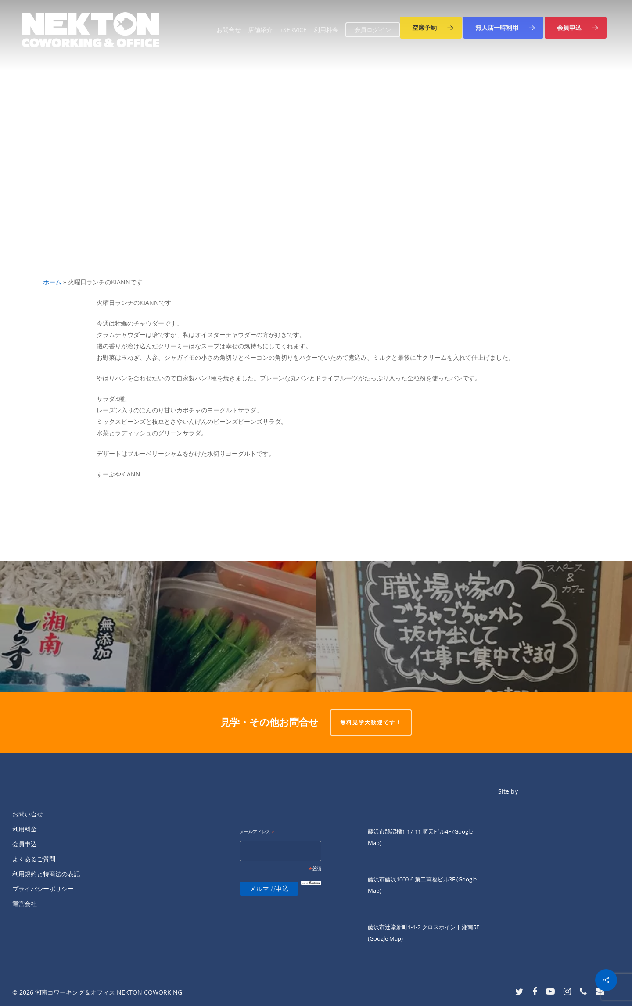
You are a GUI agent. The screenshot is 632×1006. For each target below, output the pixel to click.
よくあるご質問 (33, 859)
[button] (431, 28)
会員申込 (24, 844)
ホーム (52, 282)
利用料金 (24, 829)
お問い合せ (27, 814)
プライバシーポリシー (43, 888)
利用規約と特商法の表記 (46, 874)
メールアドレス (257, 832)
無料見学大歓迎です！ (371, 722)
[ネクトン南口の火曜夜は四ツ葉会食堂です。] (158, 626)
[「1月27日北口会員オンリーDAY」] (474, 626)
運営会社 (24, 903)
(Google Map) (385, 938)
